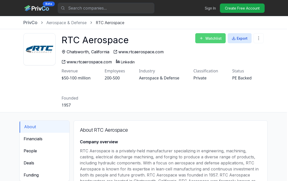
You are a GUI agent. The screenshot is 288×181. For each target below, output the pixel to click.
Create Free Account (242, 8)
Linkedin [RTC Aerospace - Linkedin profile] (125, 61)
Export (240, 38)
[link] (110, 23)
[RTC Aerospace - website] (138, 52)
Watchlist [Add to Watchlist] (210, 38)
